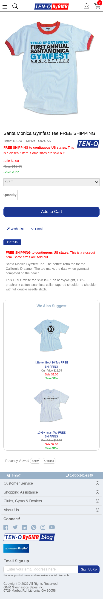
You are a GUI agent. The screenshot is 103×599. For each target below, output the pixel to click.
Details (12, 242)
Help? (13, 475)
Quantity (10, 195)
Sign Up (89, 569)
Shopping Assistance (21, 492)
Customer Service (18, 483)
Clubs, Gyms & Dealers (23, 501)
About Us (11, 510)
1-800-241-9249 (79, 475)
